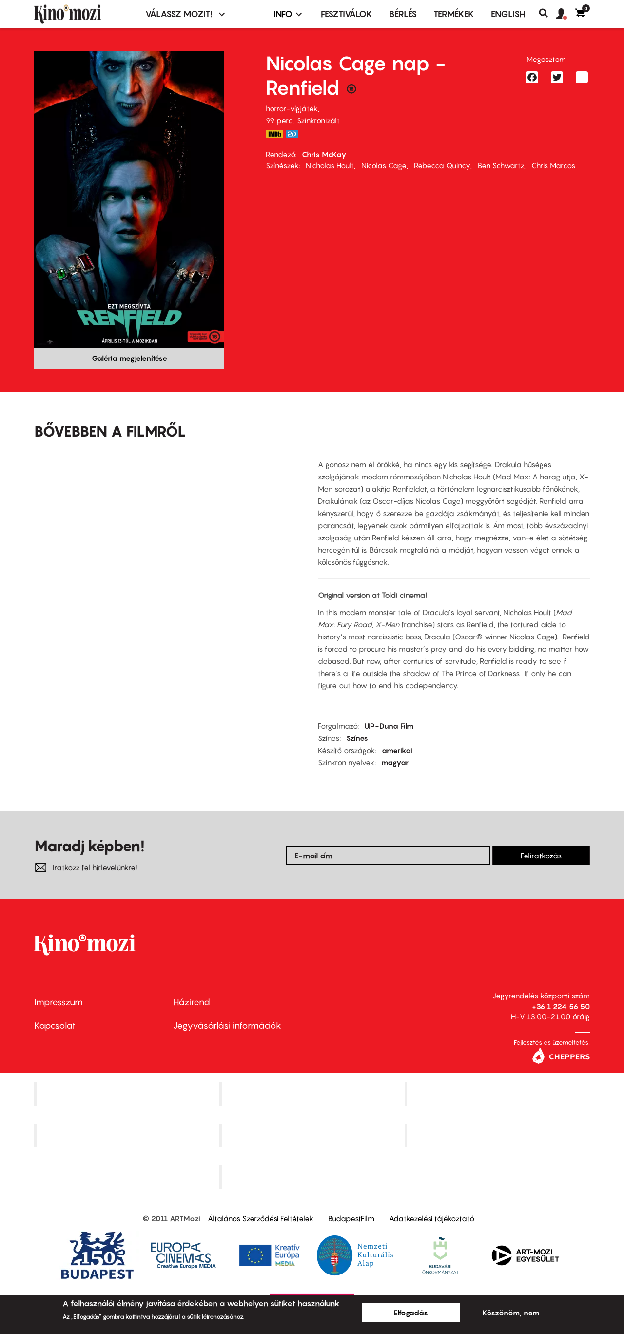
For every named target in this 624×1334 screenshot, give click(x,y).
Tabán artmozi (498, 1135)
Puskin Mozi (127, 1135)
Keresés (547, 13)
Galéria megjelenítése (129, 358)
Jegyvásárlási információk (227, 1025)
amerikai (397, 750)
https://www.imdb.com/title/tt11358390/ (274, 134)
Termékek (453, 14)
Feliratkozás (541, 855)
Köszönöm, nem (510, 1312)
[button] (565, 14)
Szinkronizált (318, 120)
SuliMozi (313, 1135)
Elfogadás (411, 1312)
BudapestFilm (351, 1218)
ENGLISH (508, 14)
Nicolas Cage (384, 165)
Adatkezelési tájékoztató (431, 1218)
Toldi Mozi (312, 1176)
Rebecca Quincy (442, 165)
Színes (357, 738)
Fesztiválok (346, 14)
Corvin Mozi (128, 1094)
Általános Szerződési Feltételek (260, 1218)
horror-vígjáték (292, 108)
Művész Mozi (498, 1094)
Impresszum (58, 1002)
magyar (395, 762)
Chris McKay (324, 154)
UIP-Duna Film (388, 725)
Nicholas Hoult (330, 165)
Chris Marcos (553, 165)
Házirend (191, 1002)
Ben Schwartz (501, 165)
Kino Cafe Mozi (313, 1094)
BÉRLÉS (403, 14)
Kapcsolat (55, 1025)
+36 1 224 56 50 (561, 1006)
